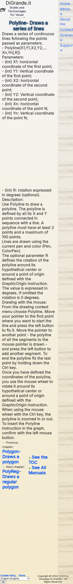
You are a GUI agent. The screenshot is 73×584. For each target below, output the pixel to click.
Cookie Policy (8, 575)
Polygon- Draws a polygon (11, 456)
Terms (21, 575)
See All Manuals (37, 470)
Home (65, 3)
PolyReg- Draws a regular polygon (11, 479)
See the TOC (37, 460)
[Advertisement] (37, 153)
